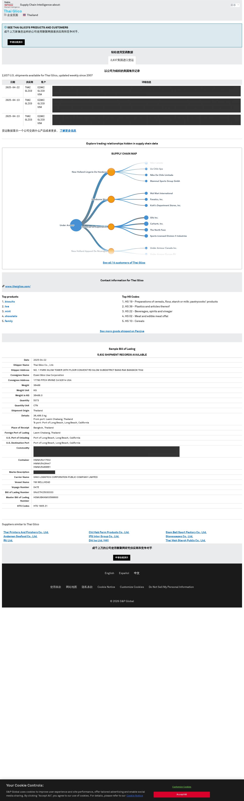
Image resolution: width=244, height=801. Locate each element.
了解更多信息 (68, 130)
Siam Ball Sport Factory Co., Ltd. (186, 532)
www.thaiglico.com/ (18, 286)
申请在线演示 (16, 42)
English (109, 573)
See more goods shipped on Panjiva (122, 331)
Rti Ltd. (8, 540)
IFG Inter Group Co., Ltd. (104, 536)
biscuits (10, 301)
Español (124, 573)
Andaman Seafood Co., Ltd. (20, 536)
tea (7, 306)
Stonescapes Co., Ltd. (179, 536)
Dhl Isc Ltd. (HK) (99, 540)
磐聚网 (12, 4)
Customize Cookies (132, 587)
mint (8, 311)
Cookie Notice (106, 587)
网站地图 (71, 587)
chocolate (11, 316)
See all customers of (124, 262)
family (9, 321)
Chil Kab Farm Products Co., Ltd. (109, 532)
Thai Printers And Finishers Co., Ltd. (26, 532)
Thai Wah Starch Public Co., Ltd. (186, 540)
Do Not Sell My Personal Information (171, 587)
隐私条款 (87, 587)
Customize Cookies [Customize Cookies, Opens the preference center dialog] (181, 791)
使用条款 (55, 587)
